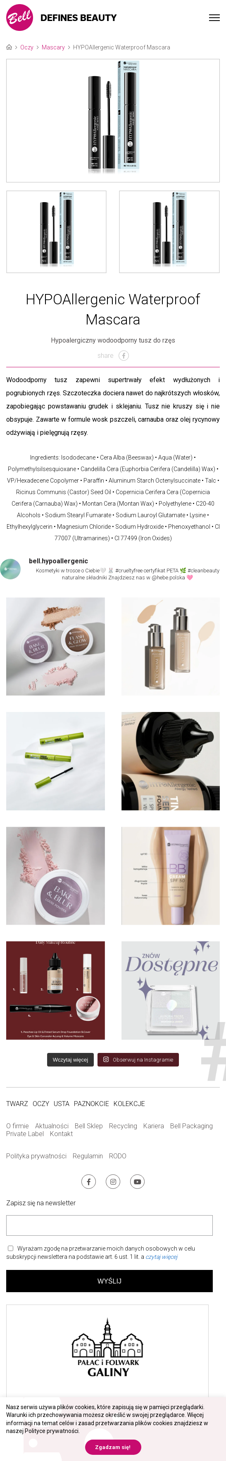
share (113, 355)
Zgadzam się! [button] (113, 1447)
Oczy (26, 47)
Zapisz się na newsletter (41, 1203)
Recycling (123, 1126)
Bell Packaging (191, 1126)
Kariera (153, 1126)
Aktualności (52, 1126)
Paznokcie (91, 1104)
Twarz (17, 1104)
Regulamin (88, 1156)
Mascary (53, 47)
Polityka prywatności (36, 1156)
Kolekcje (129, 1104)
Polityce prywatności (52, 1431)
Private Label (25, 1134)
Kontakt (61, 1134)
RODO (117, 1156)
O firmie (17, 1126)
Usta (61, 1104)
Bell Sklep (89, 1126)
